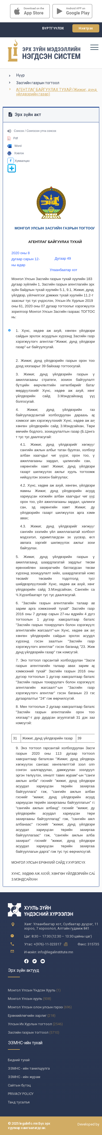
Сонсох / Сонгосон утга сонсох (31, 130)
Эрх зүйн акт (24, 114)
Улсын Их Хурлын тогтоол (30, 1024)
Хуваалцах (18, 160)
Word (14, 145)
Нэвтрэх (86, 28)
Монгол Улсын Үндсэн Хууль (31, 990)
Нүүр (20, 75)
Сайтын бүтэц (19, 1085)
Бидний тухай (19, 1060)
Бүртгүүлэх (53, 28)
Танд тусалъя (19, 1102)
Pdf (12, 138)
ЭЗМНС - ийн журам (24, 1077)
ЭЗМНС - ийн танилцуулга (29, 1068)
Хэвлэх (15, 153)
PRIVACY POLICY (20, 1094)
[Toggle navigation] (94, 47)
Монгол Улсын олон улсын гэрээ (35, 1007)
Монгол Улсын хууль (25, 999)
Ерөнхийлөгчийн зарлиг (27, 1015)
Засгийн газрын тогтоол (37, 83)
